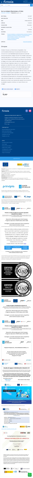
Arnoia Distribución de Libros (8, 129)
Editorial (3, 16)
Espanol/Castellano (27, 41)
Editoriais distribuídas (7, 131)
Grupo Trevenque (6, 152)
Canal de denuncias (6, 150)
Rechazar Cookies (8, 247)
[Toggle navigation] (2, 2)
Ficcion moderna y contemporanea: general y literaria (19, 34)
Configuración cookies (7, 149)
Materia (3, 31)
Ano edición (4, 18)
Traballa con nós (5, 136)
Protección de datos (6, 145)
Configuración (16, 247)
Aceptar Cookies (25, 247)
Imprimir (17, 89)
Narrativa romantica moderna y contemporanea (18, 35)
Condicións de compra (7, 142)
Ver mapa (7, 124)
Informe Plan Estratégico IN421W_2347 (8, 428)
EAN (2, 20)
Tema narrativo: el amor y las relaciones (16, 36)
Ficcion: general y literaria (13, 38)
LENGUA (3, 41)
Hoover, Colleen (5, 13)
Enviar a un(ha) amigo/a (7, 89)
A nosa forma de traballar (7, 132)
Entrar (26, 1)
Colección (4, 25)
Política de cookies (6, 147)
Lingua (3, 22)
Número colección (6, 27)
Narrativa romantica (11, 39)
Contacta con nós (6, 134)
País (2, 29)
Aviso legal (4, 144)
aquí (25, 243)
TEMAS (3, 34)
